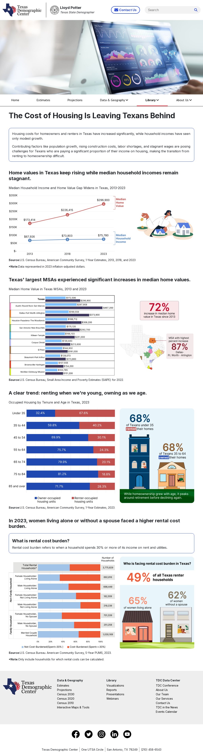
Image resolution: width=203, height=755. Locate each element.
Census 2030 (65, 694)
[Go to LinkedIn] (114, 734)
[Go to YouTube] (127, 734)
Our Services (164, 698)
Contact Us (163, 703)
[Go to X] (89, 734)
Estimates (43, 100)
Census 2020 (65, 698)
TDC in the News (167, 707)
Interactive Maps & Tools (73, 707)
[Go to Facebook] (76, 734)
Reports (111, 690)
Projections (74, 100)
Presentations (115, 694)
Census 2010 (65, 703)
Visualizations (115, 685)
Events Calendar (166, 711)
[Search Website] (195, 10)
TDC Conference (167, 685)
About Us (184, 100)
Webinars (112, 698)
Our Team (162, 694)
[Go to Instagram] (102, 734)
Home (15, 100)
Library (152, 100)
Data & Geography (114, 100)
